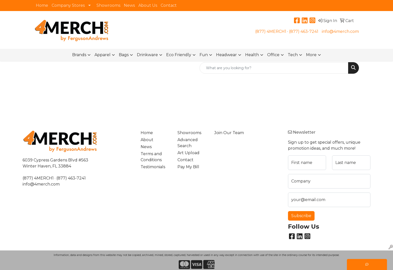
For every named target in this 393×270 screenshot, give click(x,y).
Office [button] (273, 54)
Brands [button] (79, 54)
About (147, 139)
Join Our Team (229, 132)
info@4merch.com (340, 31)
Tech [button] (293, 54)
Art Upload (188, 152)
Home (42, 5)
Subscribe (301, 215)
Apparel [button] (102, 54)
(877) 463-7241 (303, 31)
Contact (169, 5)
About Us (147, 5)
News (129, 5)
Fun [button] (204, 54)
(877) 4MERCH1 (270, 31)
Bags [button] (124, 54)
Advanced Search (187, 142)
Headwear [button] (226, 54)
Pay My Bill (188, 166)
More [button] (311, 54)
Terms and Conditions (151, 156)
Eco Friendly (178, 54)
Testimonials (153, 166)
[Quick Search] (274, 68)
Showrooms (108, 5)
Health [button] (252, 54)
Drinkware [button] (147, 54)
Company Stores (68, 5)
